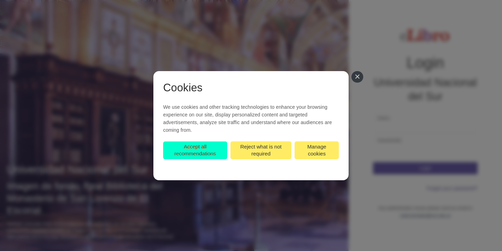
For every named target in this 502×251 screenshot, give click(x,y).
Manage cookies (316, 150)
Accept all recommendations (195, 150)
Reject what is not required (260, 150)
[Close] (357, 77)
